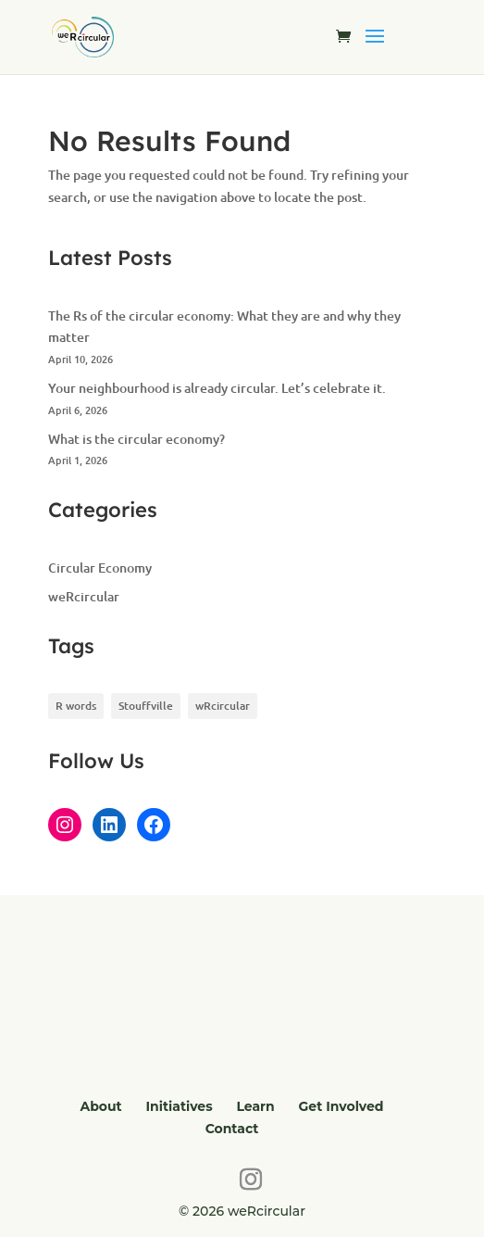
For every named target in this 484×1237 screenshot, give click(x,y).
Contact (232, 1128)
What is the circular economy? (136, 439)
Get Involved (341, 1106)
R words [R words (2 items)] (76, 705)
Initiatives (178, 1106)
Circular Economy (100, 567)
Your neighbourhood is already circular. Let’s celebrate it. (217, 388)
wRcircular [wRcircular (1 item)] (222, 705)
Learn (255, 1106)
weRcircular (83, 596)
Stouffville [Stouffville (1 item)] (145, 705)
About (100, 1106)
